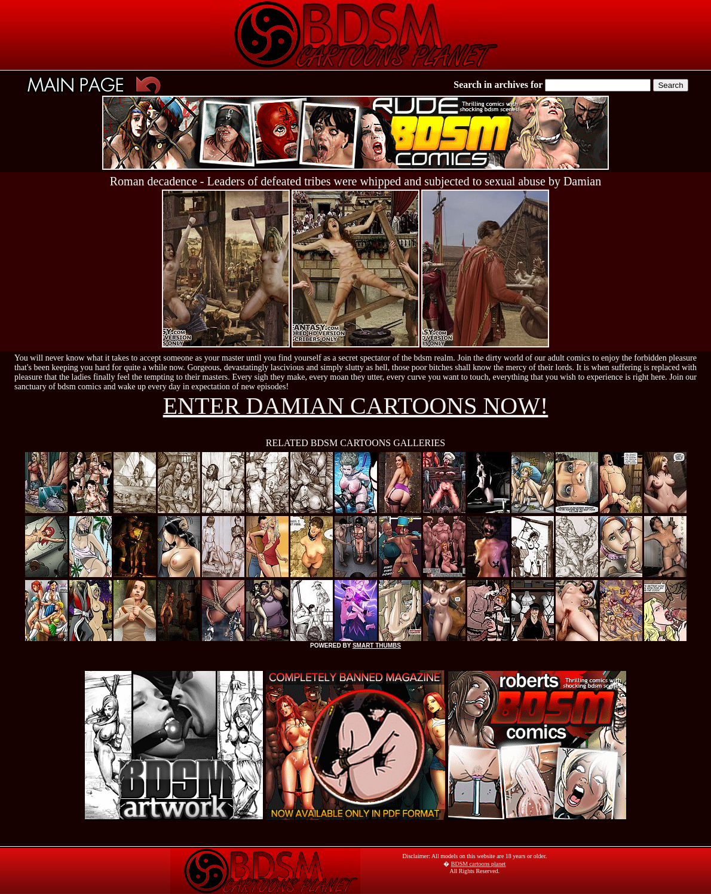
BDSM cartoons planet (478, 864)
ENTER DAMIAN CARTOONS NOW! (355, 405)
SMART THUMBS (377, 645)
